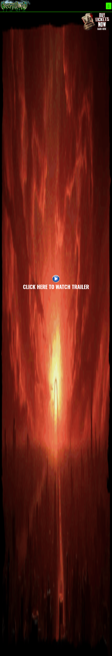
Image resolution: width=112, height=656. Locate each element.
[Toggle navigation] (108, 6)
